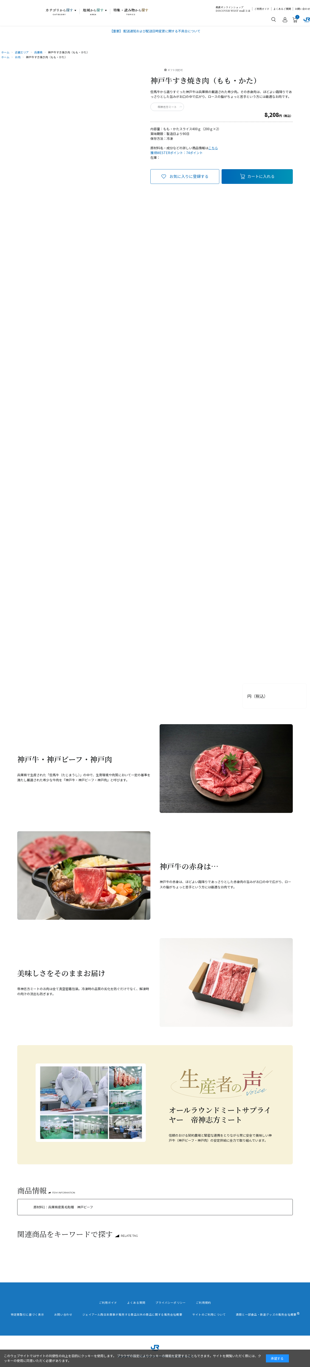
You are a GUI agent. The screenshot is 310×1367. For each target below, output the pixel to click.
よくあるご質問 (282, 9)
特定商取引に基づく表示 (27, 1314)
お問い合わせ (302, 9)
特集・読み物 (131, 12)
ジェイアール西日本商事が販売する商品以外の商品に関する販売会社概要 (132, 1314)
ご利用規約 (203, 1302)
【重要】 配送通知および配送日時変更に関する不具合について (155, 31)
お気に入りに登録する (189, 176)
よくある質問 (136, 1302)
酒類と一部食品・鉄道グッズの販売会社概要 (266, 1314)
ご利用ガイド (261, 9)
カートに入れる (261, 176)
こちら (213, 148)
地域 (93, 12)
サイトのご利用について (209, 1314)
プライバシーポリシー (170, 1302)
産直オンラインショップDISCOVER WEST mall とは (233, 9)
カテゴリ (59, 12)
